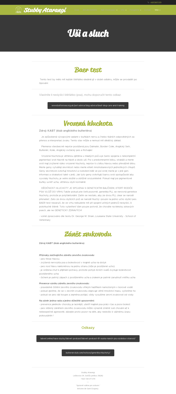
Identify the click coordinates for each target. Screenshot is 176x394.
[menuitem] (77, 10)
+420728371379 (155, 2)
